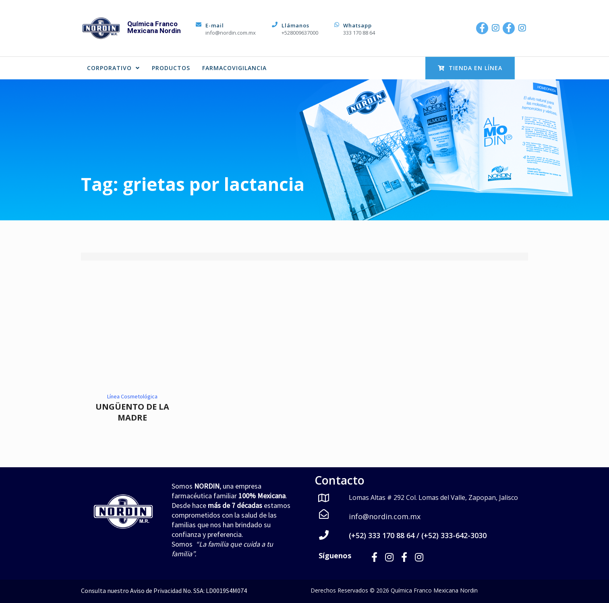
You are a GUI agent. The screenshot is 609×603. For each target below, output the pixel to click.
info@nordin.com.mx (230, 32)
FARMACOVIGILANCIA (234, 68)
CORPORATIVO (113, 68)
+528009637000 (300, 32)
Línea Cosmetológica (132, 396)
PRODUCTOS (171, 68)
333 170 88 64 (359, 32)
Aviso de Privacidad (156, 590)
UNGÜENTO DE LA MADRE (132, 412)
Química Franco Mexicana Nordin (154, 27)
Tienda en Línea (470, 68)
